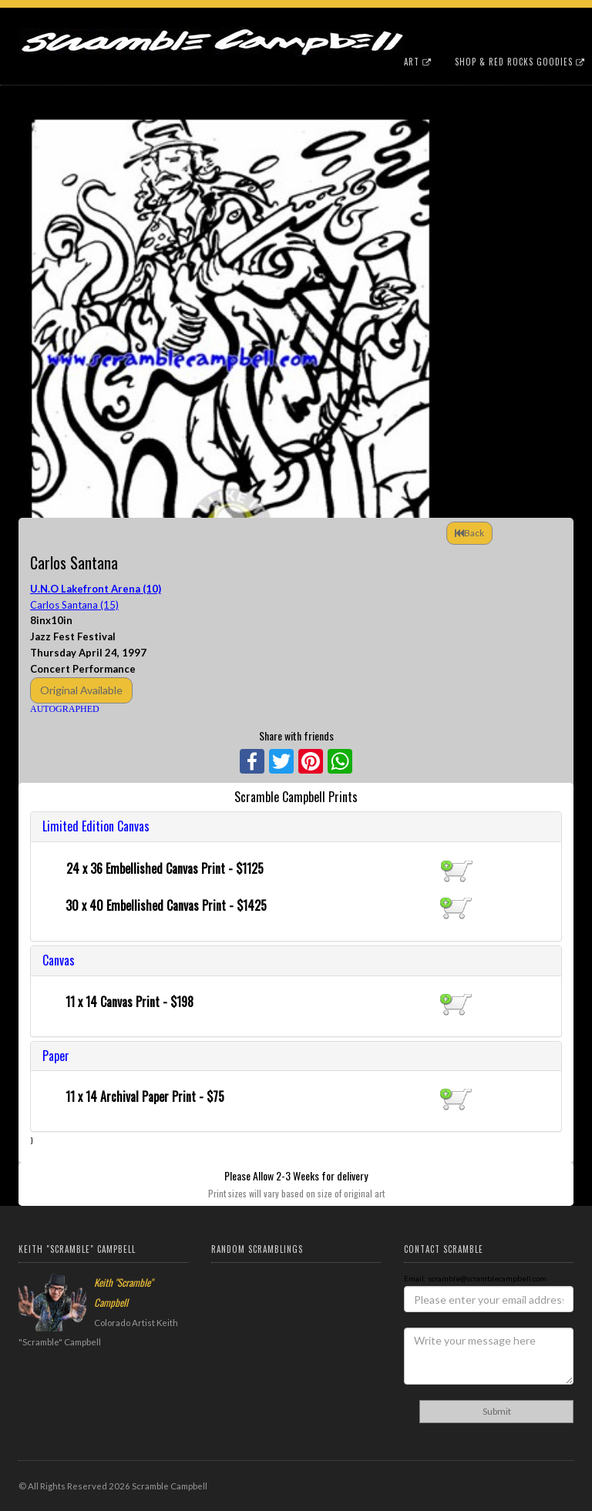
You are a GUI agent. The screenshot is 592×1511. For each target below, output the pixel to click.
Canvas (58, 960)
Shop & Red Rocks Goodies (520, 61)
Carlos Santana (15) (74, 605)
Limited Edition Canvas (96, 826)
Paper (55, 1055)
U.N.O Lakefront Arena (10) (95, 589)
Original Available (81, 690)
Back (469, 533)
